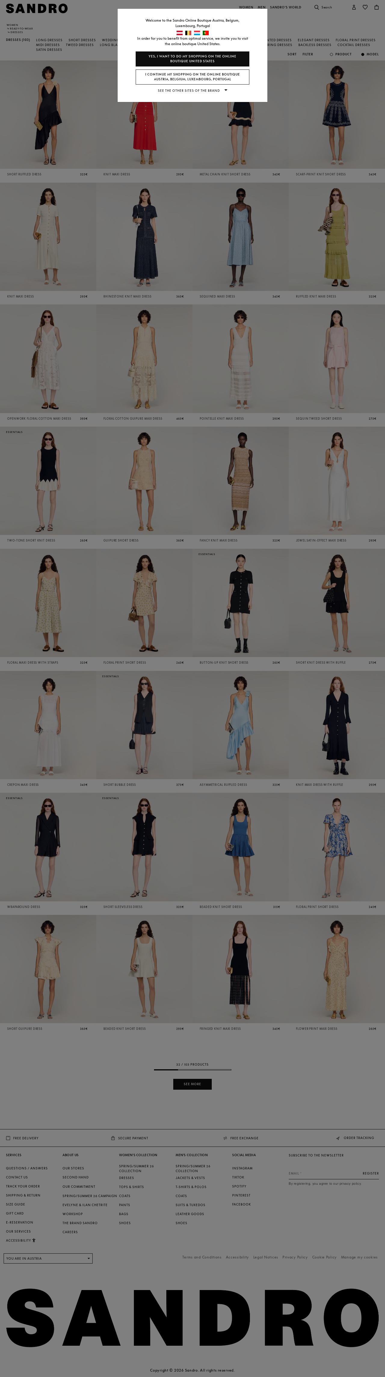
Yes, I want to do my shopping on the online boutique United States (192, 58)
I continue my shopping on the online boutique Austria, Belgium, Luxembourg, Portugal (192, 77)
